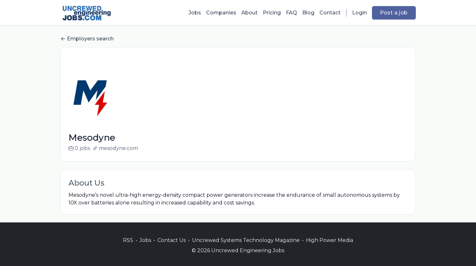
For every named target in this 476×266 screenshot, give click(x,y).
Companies (221, 13)
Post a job (394, 13)
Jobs (195, 13)
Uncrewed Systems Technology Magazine (246, 248)
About (249, 13)
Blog (308, 13)
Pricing (272, 13)
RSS (128, 248)
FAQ (291, 13)
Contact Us (171, 248)
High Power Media (329, 248)
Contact (330, 13)
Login (359, 13)
